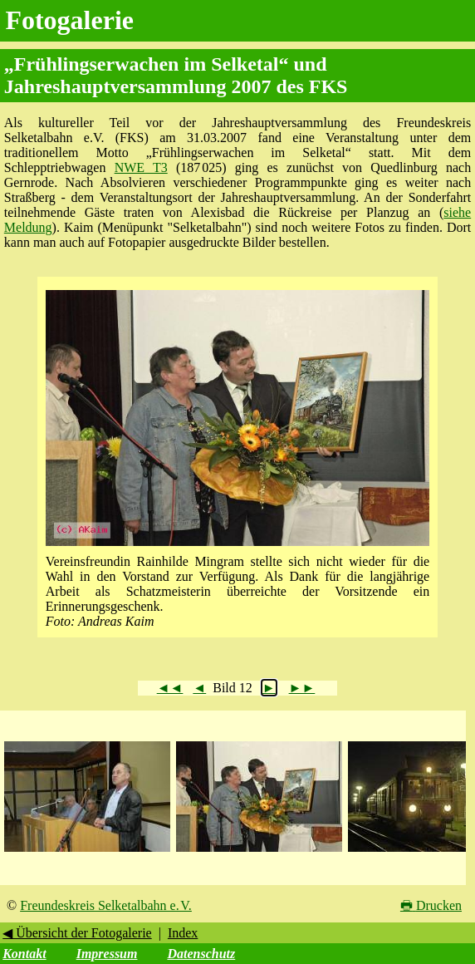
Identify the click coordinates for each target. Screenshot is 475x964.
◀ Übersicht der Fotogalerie (77, 933)
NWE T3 (141, 167)
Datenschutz (201, 954)
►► (302, 688)
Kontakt (24, 954)
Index (183, 933)
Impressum (107, 954)
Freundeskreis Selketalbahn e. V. (106, 905)
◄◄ (170, 688)
